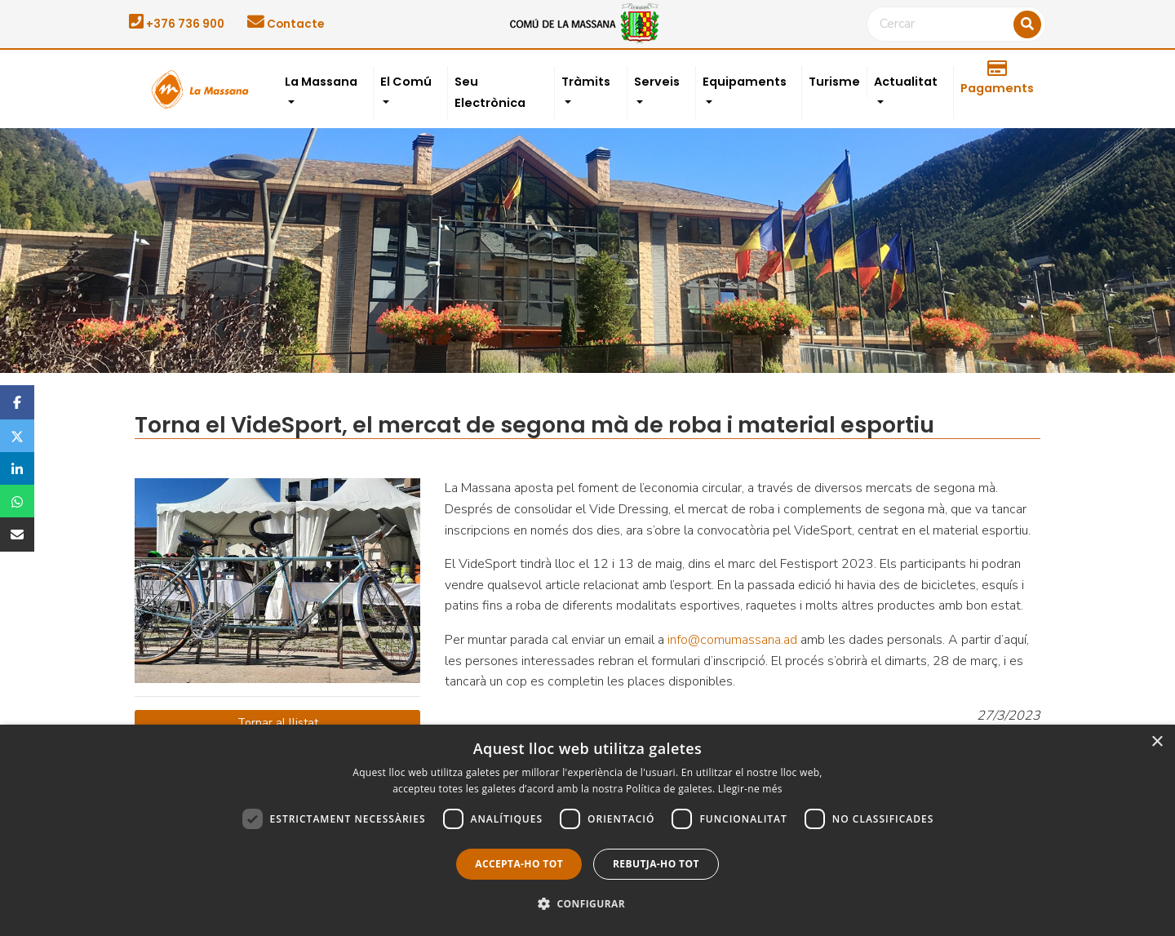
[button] (587, 904)
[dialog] (587, 830)
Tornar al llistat (277, 722)
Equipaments (745, 81)
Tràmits (585, 81)
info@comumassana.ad (732, 640)
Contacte (285, 24)
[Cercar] (956, 24)
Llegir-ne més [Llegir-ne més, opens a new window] (750, 789)
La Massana (321, 81)
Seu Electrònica (489, 92)
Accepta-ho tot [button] (519, 864)
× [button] (1157, 742)
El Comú (406, 81)
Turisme (834, 81)
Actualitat (906, 81)
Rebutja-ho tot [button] (656, 864)
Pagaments (997, 78)
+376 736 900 (176, 24)
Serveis (657, 81)
